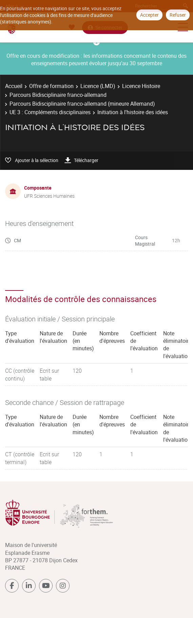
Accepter (149, 15)
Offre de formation (51, 86)
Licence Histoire (141, 86)
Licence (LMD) (97, 86)
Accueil (13, 86)
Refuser (178, 15)
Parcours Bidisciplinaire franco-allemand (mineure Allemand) (82, 103)
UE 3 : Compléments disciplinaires (50, 112)
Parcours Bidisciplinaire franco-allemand (58, 95)
